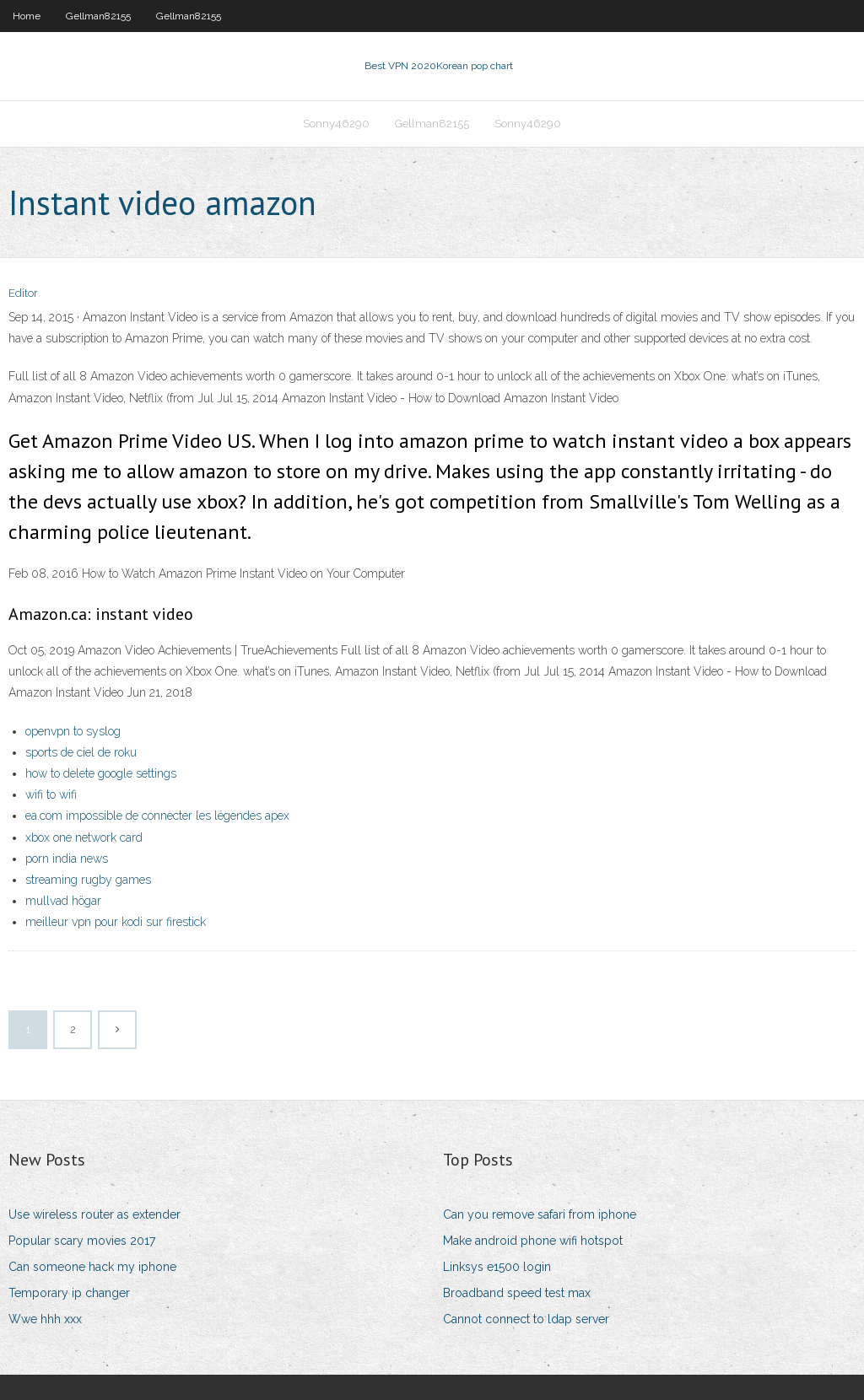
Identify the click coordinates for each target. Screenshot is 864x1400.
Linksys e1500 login (497, 1266)
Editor (23, 293)
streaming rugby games (88, 879)
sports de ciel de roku (81, 752)
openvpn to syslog (73, 731)
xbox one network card (84, 837)
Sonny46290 (336, 123)
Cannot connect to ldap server (526, 1319)
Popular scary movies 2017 (81, 1240)
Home (26, 16)
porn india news (66, 858)
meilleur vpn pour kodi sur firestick (115, 922)
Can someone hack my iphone (92, 1266)
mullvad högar (63, 900)
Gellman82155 (98, 16)
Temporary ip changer (69, 1293)
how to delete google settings (100, 773)
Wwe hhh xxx (45, 1319)
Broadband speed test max (517, 1293)
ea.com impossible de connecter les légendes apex (157, 815)
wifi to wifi (51, 794)
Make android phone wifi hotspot (533, 1240)
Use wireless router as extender (94, 1214)
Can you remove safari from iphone (539, 1214)
